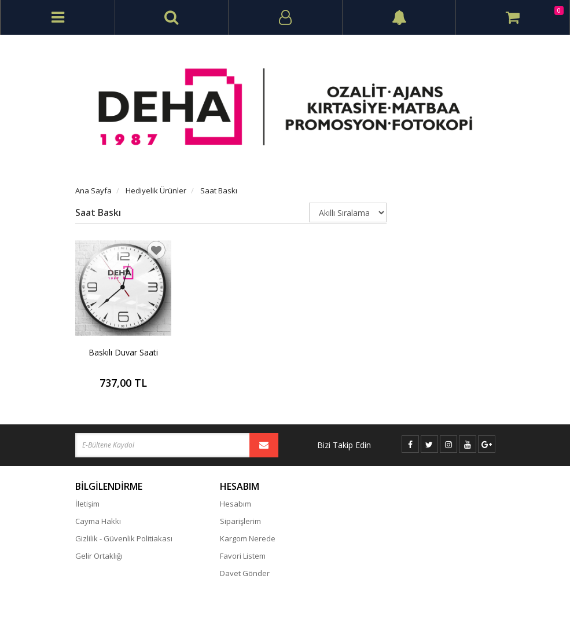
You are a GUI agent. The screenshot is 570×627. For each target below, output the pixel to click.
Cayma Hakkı (98, 521)
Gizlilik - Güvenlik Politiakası (123, 538)
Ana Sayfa (93, 190)
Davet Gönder (245, 573)
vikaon (484, 608)
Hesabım (235, 503)
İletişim (87, 503)
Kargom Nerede (247, 538)
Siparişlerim (240, 521)
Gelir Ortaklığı (99, 556)
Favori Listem (243, 556)
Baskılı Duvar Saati (123, 352)
